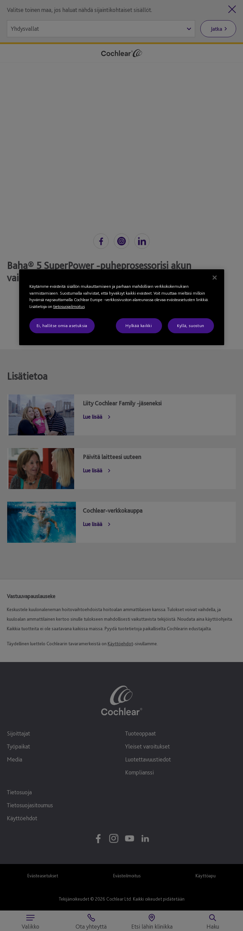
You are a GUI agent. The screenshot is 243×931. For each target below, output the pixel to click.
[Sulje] (214, 277)
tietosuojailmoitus (69, 306)
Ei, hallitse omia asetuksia (62, 325)
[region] (121, 307)
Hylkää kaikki (138, 325)
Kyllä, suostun (190, 325)
